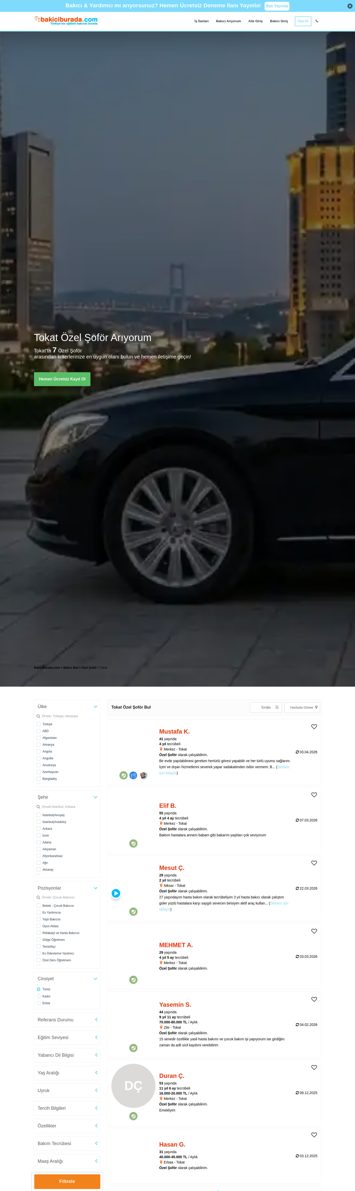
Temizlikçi (49, 946)
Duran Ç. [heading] (171, 1075)
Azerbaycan (50, 772)
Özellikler (47, 1125)
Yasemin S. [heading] (175, 1004)
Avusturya (49, 765)
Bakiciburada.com (47, 667)
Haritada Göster (303, 707)
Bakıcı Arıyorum (228, 21)
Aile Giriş (255, 21)
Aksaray (48, 869)
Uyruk (44, 1090)
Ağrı (45, 863)
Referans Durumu (56, 1019)
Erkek (46, 1003)
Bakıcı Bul (70, 667)
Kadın (46, 996)
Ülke (42, 706)
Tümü (46, 989)
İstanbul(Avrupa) (54, 815)
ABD (46, 731)
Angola (47, 751)
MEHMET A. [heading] (176, 945)
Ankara (47, 829)
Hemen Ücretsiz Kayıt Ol (62, 379)
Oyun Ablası (51, 926)
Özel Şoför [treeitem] (89, 667)
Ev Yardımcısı (52, 912)
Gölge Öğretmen (54, 940)
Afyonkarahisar (53, 856)
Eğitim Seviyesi (53, 1037)
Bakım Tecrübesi (54, 1143)
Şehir (43, 797)
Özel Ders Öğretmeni (57, 960)
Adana (47, 842)
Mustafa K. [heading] (174, 731)
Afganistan (50, 738)
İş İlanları (202, 21)
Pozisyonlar (49, 888)
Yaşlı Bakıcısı (52, 919)
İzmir (46, 835)
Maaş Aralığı (50, 1161)
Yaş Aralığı (48, 1072)
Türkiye (47, 724)
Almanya (48, 744)
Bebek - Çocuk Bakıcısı (58, 906)
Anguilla (48, 758)
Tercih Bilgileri (52, 1108)
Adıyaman (49, 849)
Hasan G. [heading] (172, 1144)
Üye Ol (303, 21)
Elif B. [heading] (167, 805)
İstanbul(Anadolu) (54, 822)
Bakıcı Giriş (279, 21)
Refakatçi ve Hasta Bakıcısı (61, 933)
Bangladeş (50, 779)
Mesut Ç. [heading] (171, 867)
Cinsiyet (46, 978)
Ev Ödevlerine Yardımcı (58, 953)
